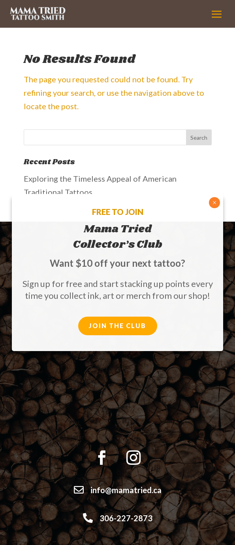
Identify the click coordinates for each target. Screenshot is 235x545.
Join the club (117, 325)
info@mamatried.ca (126, 490)
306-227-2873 (126, 518)
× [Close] (214, 202)
